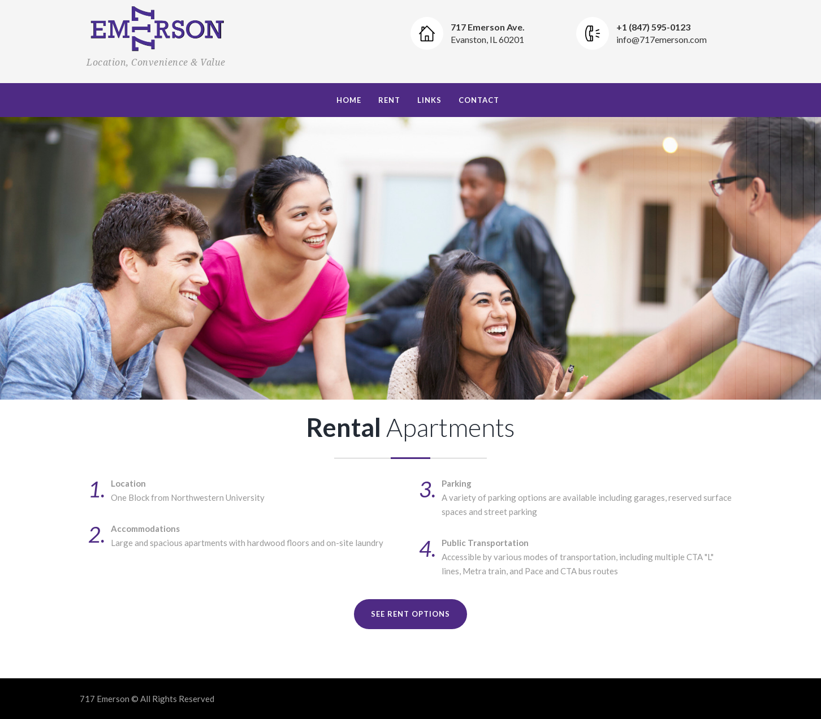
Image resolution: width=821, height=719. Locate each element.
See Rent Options (410, 613)
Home (348, 100)
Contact (479, 100)
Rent (389, 100)
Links (429, 100)
